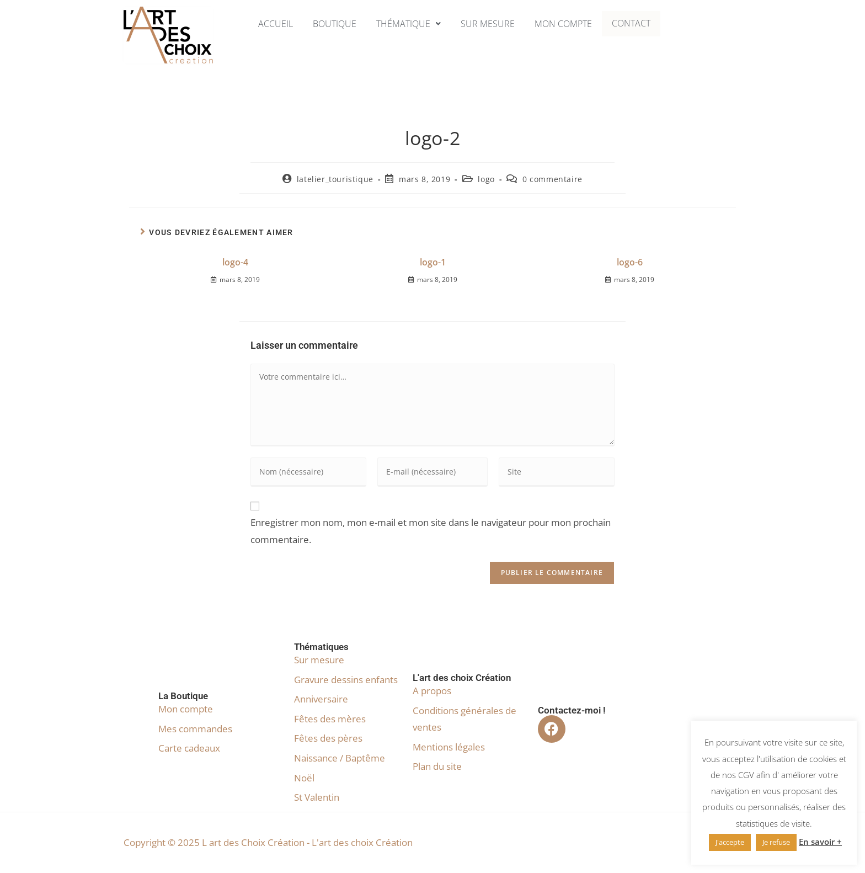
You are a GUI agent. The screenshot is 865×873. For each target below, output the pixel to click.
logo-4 (235, 262)
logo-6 (630, 262)
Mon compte (567, 24)
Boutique (330, 24)
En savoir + (820, 841)
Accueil (269, 24)
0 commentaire (552, 179)
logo (486, 179)
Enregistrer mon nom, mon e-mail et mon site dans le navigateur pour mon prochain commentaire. (430, 531)
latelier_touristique (335, 179)
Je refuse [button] (776, 842)
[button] (407, 23)
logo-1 (433, 262)
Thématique (407, 24)
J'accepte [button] (730, 842)
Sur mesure (489, 24)
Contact (638, 23)
